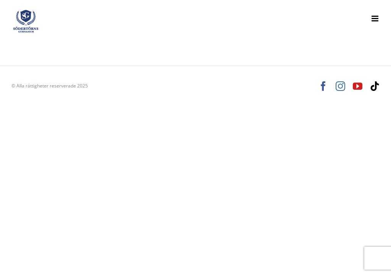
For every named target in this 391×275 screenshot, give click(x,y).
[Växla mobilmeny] (376, 19)
